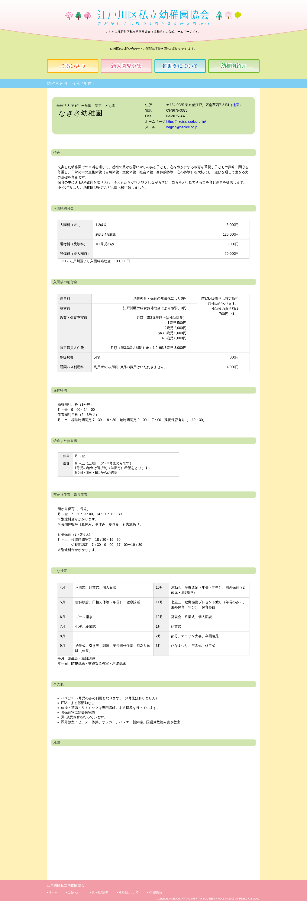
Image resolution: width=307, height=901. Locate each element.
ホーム (53, 892)
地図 (235, 105)
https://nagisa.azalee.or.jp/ (186, 121)
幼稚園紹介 (155, 892)
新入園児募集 (100, 892)
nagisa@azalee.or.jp (181, 127)
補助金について (128, 892)
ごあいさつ (74, 892)
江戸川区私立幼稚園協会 (65, 885)
